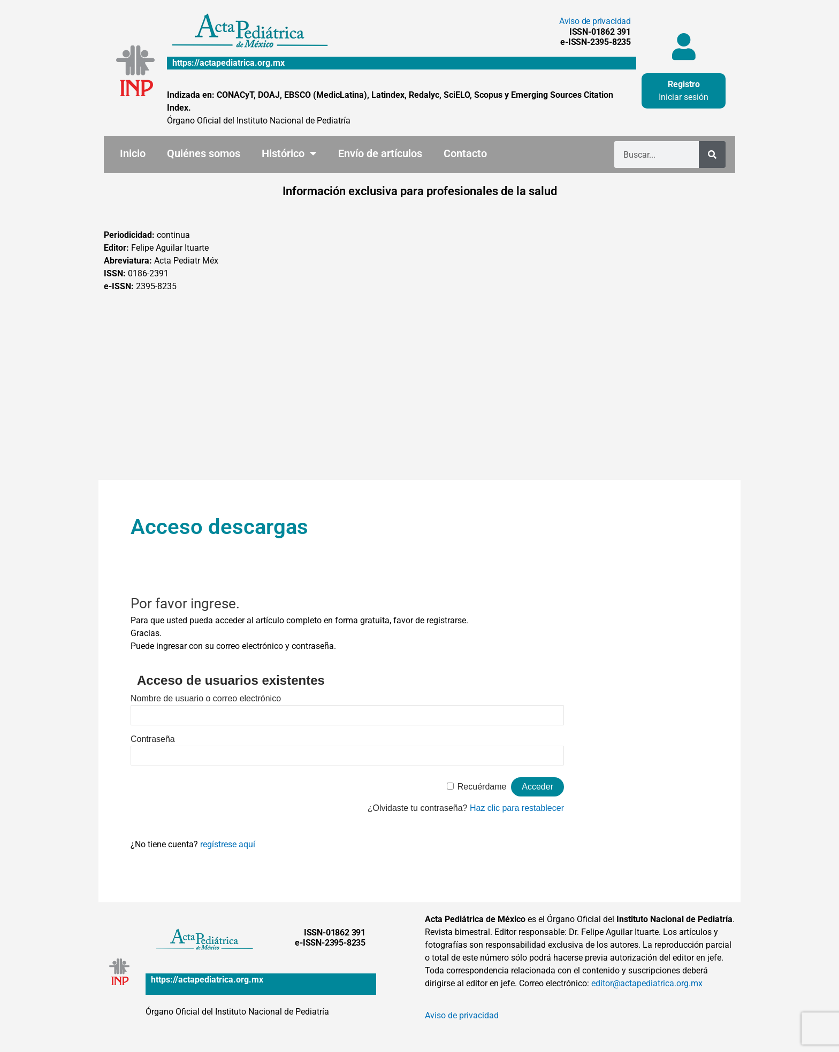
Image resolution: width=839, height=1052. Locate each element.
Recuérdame (482, 786)
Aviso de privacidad (595, 21)
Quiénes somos (203, 153)
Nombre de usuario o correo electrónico (206, 698)
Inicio (133, 153)
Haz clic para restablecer (517, 808)
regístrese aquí (227, 844)
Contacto (465, 153)
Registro (684, 84)
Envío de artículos (380, 153)
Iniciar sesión (683, 97)
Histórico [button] (289, 153)
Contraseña (153, 739)
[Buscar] (712, 154)
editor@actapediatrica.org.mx (647, 983)
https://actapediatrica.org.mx (228, 63)
